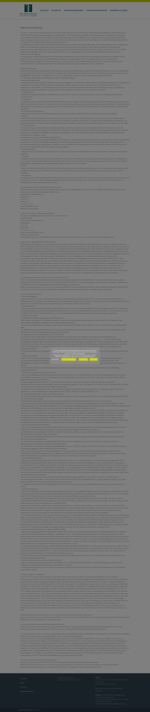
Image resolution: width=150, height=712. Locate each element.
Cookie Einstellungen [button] (69, 359)
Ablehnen (94, 359)
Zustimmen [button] (83, 359)
